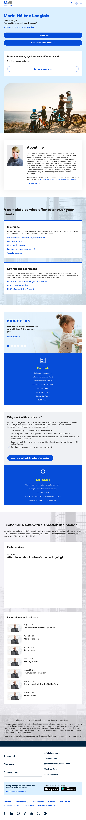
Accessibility (38, 802)
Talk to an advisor (52, 753)
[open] (81, 3)
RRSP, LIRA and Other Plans (20, 289)
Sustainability (51, 774)
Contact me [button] (43, 35)
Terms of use (64, 802)
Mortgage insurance (17, 245)
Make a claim (50, 758)
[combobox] (43, 43)
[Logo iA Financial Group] (8, 3)
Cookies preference (46, 805)
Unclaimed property (12, 805)
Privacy (51, 802)
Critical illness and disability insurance (25, 237)
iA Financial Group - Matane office (20, 27)
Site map (7, 802)
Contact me (33, 183)
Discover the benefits (16, 791)
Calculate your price (43, 69)
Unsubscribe (21, 802)
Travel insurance (15, 253)
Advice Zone (50, 769)
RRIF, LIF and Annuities (18, 285)
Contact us (11, 772)
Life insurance (14, 241)
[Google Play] (68, 789)
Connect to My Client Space (57, 764)
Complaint (29, 805)
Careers (9, 764)
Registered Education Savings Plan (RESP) (26, 281)
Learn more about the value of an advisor (30, 458)
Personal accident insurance (21, 249)
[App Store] (51, 789)
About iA (9, 756)
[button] (76, 3)
